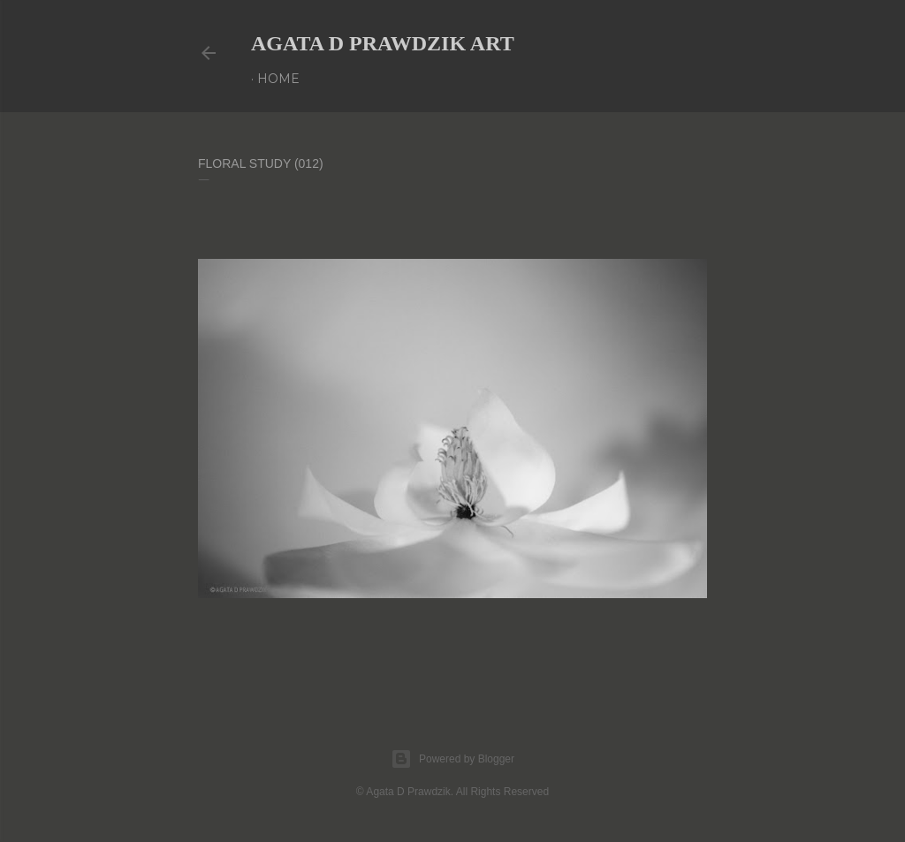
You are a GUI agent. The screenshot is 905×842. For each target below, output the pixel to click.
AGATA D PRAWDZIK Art (382, 43)
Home (278, 79)
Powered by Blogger (452, 759)
